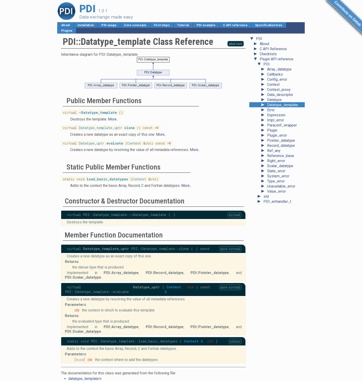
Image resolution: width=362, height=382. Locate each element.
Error (271, 110)
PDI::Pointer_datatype (209, 273)
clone (129, 128)
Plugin (272, 130)
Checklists (268, 54)
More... (113, 119)
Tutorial (183, 25)
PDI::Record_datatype (165, 273)
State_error (276, 171)
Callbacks (275, 74)
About (65, 25)
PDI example (206, 25)
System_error (278, 176)
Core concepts (135, 25)
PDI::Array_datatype (121, 273)
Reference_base (280, 156)
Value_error (276, 191)
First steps (162, 25)
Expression (276, 115)
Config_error (277, 79)
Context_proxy (279, 89)
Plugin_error (277, 135)
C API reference (235, 25)
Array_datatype (279, 69)
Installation (86, 25)
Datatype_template (282, 105)
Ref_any (274, 150)
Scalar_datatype (280, 166)
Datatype (274, 100)
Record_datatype (281, 145)
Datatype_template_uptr (100, 128)
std (266, 196)
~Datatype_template (98, 112)
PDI (259, 39)
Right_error (276, 161)
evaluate (114, 143)
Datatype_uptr (91, 143)
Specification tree (268, 25)
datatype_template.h (84, 378)
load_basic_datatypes (107, 179)
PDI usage (108, 25)
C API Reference (273, 49)
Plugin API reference (276, 59)
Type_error (276, 181)
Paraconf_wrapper (282, 125)
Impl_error (275, 120)
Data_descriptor (280, 94)
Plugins (66, 30)
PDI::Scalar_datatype (83, 277)
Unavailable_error (281, 186)
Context (273, 84)
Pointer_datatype (281, 140)
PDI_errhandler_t (277, 201)
